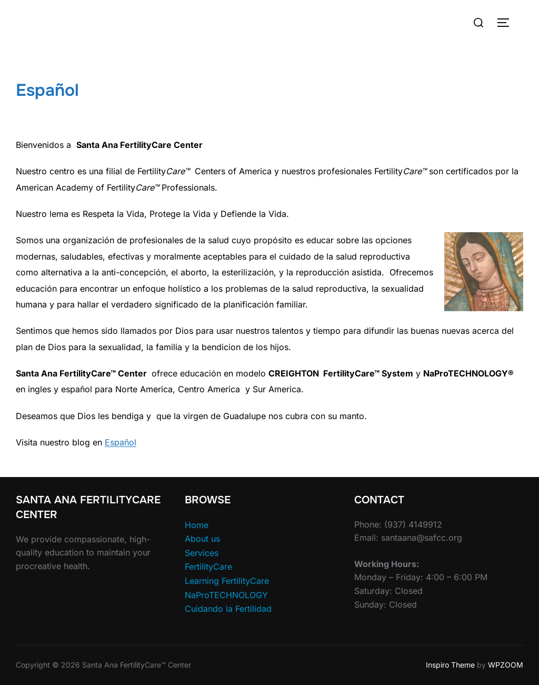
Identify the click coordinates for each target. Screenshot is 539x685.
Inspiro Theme (450, 664)
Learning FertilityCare (227, 580)
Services (201, 553)
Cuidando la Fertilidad (228, 608)
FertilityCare (208, 566)
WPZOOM (505, 664)
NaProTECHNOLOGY (226, 595)
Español (120, 442)
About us (202, 538)
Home (196, 525)
